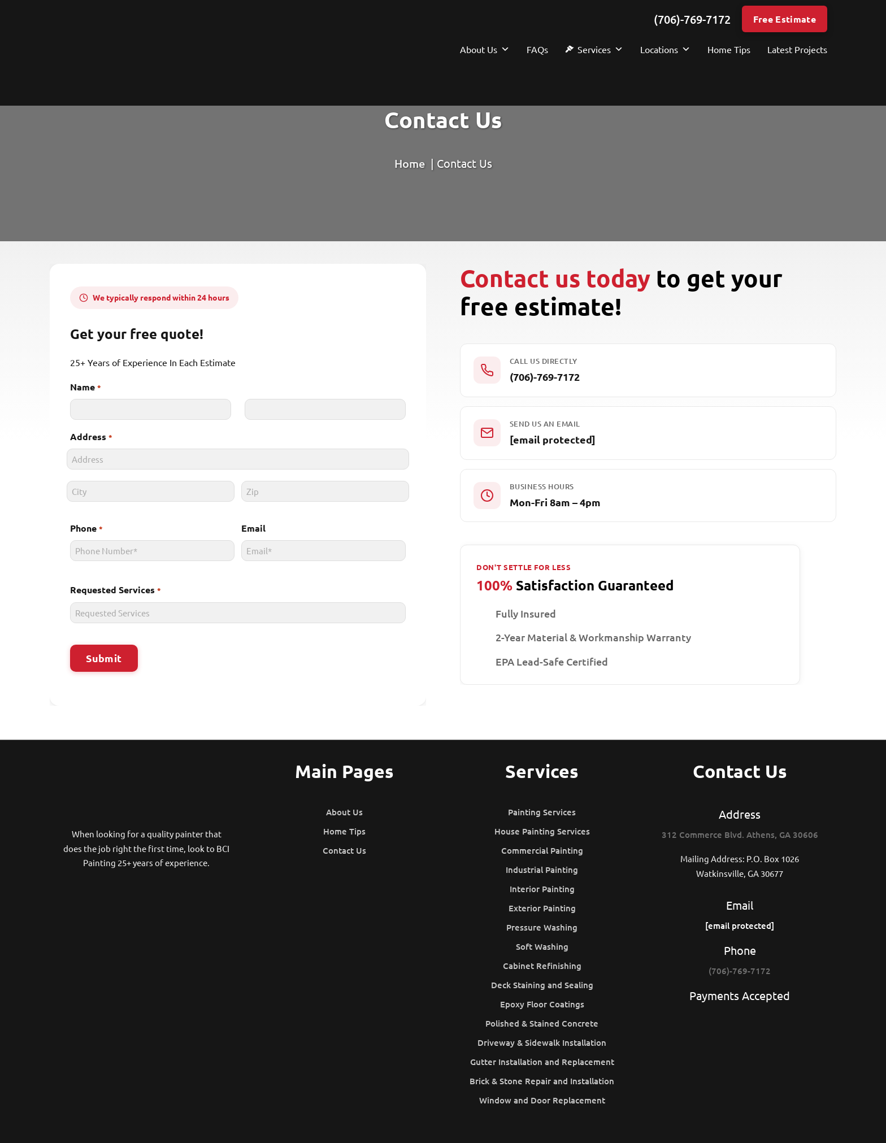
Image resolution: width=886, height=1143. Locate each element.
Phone (84, 528)
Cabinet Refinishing (542, 965)
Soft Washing (542, 946)
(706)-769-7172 (692, 19)
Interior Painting (542, 888)
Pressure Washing (541, 927)
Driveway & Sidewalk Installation (541, 1042)
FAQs (537, 49)
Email (252, 528)
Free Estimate (784, 19)
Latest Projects (797, 49)
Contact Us (344, 850)
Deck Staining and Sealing (542, 984)
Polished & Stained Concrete (541, 1023)
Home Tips (728, 49)
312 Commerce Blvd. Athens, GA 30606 (740, 834)
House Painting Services (542, 831)
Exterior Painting (542, 908)
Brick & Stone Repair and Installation (542, 1080)
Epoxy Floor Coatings (542, 1004)
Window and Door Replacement (542, 1100)
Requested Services (113, 590)
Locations (665, 49)
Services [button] (600, 49)
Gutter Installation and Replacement (542, 1061)
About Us (485, 49)
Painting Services (542, 812)
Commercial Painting (542, 850)
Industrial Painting (542, 869)
